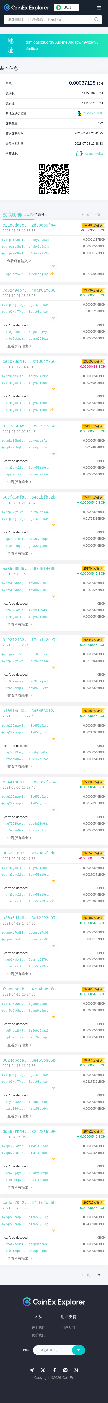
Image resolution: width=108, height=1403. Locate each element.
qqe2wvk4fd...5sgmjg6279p (27, 960)
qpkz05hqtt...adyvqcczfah (27, 441)
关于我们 (38, 1327)
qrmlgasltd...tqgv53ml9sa (27, 376)
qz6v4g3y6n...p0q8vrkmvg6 (27, 1173)
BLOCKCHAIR (89, 114)
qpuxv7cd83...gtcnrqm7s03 (27, 933)
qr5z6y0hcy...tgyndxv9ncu (27, 583)
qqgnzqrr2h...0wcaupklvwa (27, 474)
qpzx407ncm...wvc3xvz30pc (27, 539)
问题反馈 (69, 1327)
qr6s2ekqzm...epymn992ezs (27, 339)
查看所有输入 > (19, 261)
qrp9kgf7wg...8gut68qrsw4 (27, 305)
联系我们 (38, 1335)
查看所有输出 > (19, 346)
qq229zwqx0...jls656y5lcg (27, 726)
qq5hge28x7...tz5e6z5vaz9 (27, 1031)
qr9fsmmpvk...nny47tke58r (27, 1180)
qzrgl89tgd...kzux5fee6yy (27, 1109)
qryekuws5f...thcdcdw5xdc (27, 1102)
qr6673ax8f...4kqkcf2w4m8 (27, 610)
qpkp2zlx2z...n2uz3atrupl (27, 1037)
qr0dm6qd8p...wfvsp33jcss (27, 1251)
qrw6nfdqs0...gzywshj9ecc (27, 546)
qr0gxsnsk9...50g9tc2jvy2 (27, 332)
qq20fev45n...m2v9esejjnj (27, 274)
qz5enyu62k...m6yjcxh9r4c (27, 759)
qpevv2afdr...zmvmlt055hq (27, 1146)
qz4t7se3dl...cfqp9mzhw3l (27, 1244)
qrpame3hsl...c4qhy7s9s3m (27, 240)
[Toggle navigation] (98, 8)
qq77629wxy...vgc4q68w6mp (27, 752)
